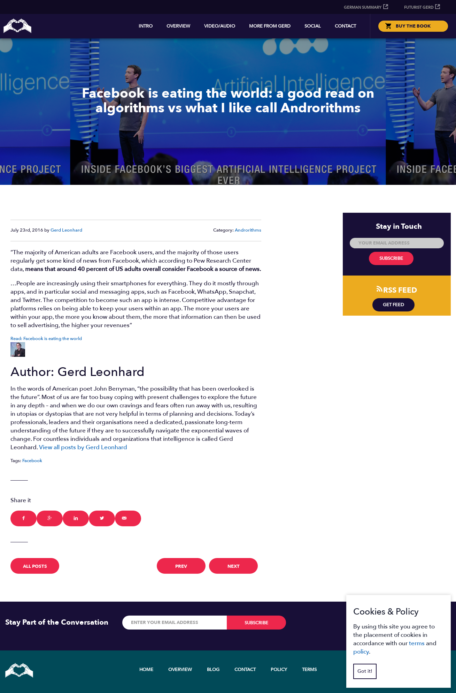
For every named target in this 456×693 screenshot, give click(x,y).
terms (417, 643)
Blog (213, 669)
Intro (146, 26)
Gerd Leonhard (66, 230)
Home (146, 669)
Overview (178, 26)
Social (312, 26)
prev (181, 566)
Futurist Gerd (418, 7)
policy (361, 652)
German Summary (362, 7)
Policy (279, 669)
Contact (345, 26)
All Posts (35, 566)
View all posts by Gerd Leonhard (83, 447)
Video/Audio (219, 26)
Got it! (364, 671)
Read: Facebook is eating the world (46, 339)
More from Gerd (270, 26)
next (233, 566)
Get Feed (393, 305)
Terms (309, 669)
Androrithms (248, 230)
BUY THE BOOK (413, 26)
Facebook (32, 461)
